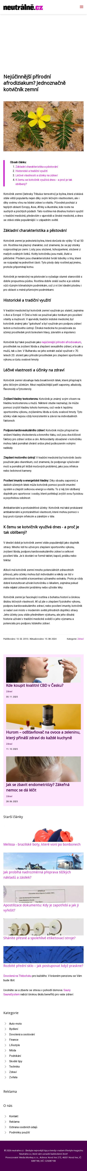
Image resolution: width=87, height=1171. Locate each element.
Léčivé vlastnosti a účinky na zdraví (36, 175)
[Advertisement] (43, 39)
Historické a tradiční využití (31, 171)
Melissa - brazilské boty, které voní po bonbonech (42, 844)
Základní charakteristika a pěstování (36, 166)
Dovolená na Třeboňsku (17, 975)
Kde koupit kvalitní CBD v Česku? (34, 685)
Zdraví (80, 639)
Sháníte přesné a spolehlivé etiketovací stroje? (39, 938)
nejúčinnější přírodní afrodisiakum (61, 342)
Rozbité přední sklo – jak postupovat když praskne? (43, 965)
